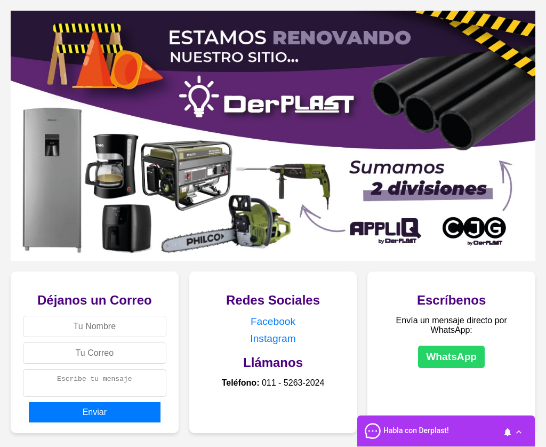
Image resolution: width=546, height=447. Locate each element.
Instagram (272, 338)
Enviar (95, 415)
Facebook (273, 321)
